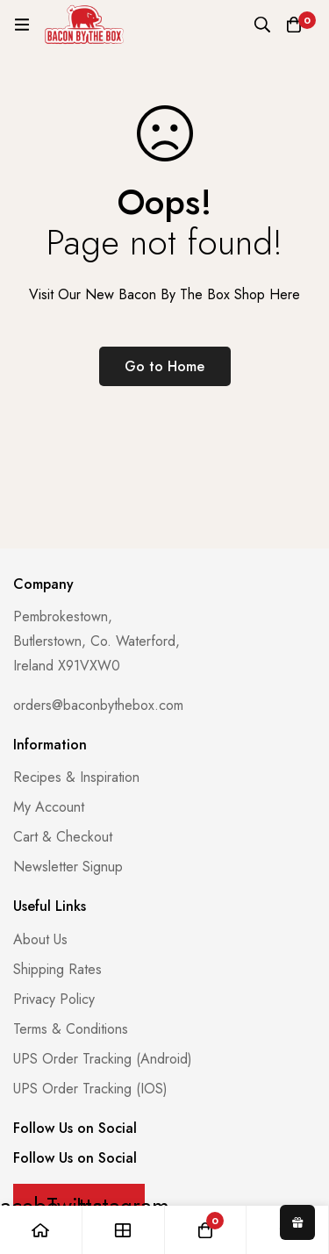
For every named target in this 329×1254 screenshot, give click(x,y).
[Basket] (294, 24)
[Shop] (123, 1230)
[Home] (41, 1230)
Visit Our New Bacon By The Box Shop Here (164, 294)
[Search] (262, 24)
